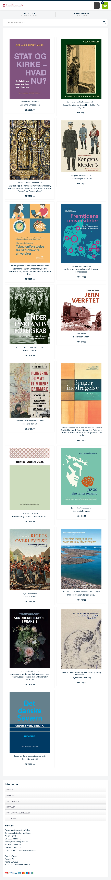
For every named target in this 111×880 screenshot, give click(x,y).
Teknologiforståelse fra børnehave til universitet (30, 266)
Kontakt (11, 807)
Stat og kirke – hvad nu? (30, 102)
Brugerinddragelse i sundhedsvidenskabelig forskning (81, 427)
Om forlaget (13, 801)
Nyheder (11, 795)
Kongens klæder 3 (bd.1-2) (81, 175)
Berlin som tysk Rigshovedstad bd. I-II (81, 102)
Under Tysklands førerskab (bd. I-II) (29, 347)
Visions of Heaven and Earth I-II (30, 183)
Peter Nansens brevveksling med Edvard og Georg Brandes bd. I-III (81, 673)
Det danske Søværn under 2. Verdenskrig (30, 756)
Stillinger (11, 818)
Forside (10, 789)
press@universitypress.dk (16, 841)
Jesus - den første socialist (81, 508)
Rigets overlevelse (30, 593)
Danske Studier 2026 (30, 513)
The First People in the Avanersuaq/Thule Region (81, 592)
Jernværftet (81, 334)
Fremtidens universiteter (81, 266)
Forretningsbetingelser (18, 812)
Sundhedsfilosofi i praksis (29, 671)
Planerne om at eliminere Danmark (30, 421)
